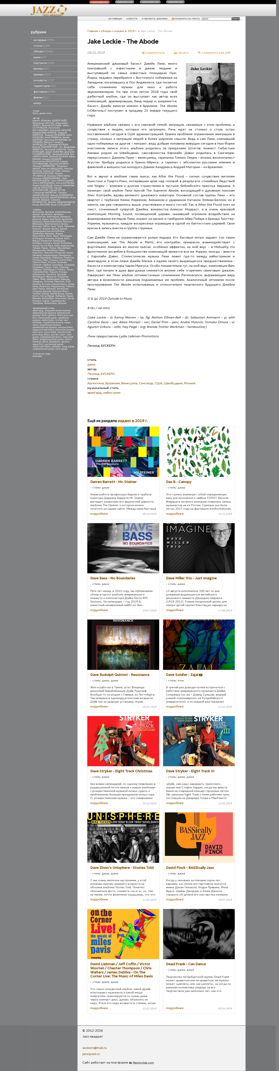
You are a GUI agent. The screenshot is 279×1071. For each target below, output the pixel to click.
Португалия (65, 260)
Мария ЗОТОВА (51, 171)
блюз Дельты (49, 315)
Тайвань (37, 269)
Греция (46, 229)
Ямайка (37, 284)
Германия (69, 226)
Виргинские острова (56, 224)
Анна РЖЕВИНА (53, 137)
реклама (37, 356)
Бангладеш (53, 216)
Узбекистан (39, 274)
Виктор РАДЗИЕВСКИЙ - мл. (48, 147)
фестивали (44, 91)
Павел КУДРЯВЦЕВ (43, 185)
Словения (38, 267)
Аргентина (46, 214)
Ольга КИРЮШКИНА (43, 183)
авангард (38, 310)
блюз (35, 113)
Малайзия (52, 250)
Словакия (69, 265)
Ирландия (65, 236)
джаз (43, 113)
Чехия (36, 279)
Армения (58, 214)
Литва (52, 248)
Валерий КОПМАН (58, 144)
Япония (62, 303)
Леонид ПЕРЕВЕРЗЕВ (44, 166)
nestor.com (99, 2)
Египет (68, 293)
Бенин (45, 219)
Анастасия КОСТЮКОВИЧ (46, 129)
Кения (71, 284)
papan (36, 120)
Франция (51, 277)
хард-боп (38, 344)
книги (39, 57)
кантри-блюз (65, 327)
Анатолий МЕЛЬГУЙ (60, 130)
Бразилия (67, 219)
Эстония (48, 281)
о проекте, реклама (154, 18)
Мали (62, 250)
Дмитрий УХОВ (60, 154)
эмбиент (56, 346)
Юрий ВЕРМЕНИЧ (59, 197)
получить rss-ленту (186, 18)
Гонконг (37, 229)
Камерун (37, 243)
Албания (51, 289)
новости (131, 18)
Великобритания (52, 221)
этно (49, 113)
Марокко (38, 252)
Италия (59, 238)
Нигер (70, 298)
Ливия (69, 296)
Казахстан (46, 241)
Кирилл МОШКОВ (52, 159)
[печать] (181, 52)
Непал (69, 252)
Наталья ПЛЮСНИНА (58, 176)
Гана (53, 226)
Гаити (60, 226)
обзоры (43, 51)
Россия (52, 262)
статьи (41, 45)
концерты (43, 80)
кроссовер (50, 332)
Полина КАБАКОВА (64, 185)
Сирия (45, 301)
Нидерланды (50, 255)
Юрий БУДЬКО (41, 197)
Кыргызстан (67, 245)
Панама (37, 260)
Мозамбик (48, 298)
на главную (115, 18)
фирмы (40, 97)
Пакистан (69, 257)
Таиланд (64, 267)
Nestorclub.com (143, 1062)
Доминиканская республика (48, 231)
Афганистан (39, 216)
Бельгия (37, 219)
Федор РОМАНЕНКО (61, 195)
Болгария (55, 219)
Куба (57, 245)
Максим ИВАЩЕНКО (52, 168)
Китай (56, 243)
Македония (39, 250)
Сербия (46, 265)
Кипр (35, 286)
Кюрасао (44, 286)
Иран (56, 236)
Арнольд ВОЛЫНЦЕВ (55, 140)
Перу (45, 260)
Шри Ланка (39, 289)
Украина (51, 274)
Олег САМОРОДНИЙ (62, 180)
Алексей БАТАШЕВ (52, 125)
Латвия (36, 248)
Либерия (60, 296)
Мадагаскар (58, 286)
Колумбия (66, 243)
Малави (37, 298)
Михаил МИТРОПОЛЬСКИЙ (51, 172)
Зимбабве (38, 233)
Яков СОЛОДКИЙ (60, 205)
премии (42, 74)
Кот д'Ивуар (47, 296)
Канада (47, 243)
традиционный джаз (51, 339)
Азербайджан (63, 212)
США (55, 267)
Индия (59, 233)
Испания (49, 238)
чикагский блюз (41, 346)
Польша (53, 260)
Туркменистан (40, 272)
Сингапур (57, 265)
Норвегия (57, 257)
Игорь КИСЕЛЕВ (41, 205)
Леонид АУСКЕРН (58, 164)
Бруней (47, 291)
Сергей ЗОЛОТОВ (42, 188)
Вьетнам (37, 226)
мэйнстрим (48, 320)
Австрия (49, 212)
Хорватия (63, 277)
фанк (45, 341)
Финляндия (39, 277)
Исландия (38, 238)
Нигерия (37, 255)
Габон (46, 226)
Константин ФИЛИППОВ (46, 161)
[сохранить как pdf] (214, 52)
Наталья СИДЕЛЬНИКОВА (47, 178)
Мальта (70, 286)
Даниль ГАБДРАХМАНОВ (61, 202)
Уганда (63, 272)
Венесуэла (38, 224)
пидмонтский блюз (43, 329)
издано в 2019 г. (125, 31)
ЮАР (68, 281)
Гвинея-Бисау (57, 293)
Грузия (55, 229)
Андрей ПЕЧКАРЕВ (55, 135)
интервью (43, 40)
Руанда (37, 301)
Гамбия (37, 293)
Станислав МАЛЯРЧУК (45, 192)
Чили (42, 279)
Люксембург (64, 248)
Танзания (38, 303)
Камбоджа (59, 241)
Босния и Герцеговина (54, 284)
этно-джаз (61, 349)
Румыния (62, 262)
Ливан (44, 248)
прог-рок (38, 332)
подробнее (99, 513)
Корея (36, 245)
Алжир (36, 214)
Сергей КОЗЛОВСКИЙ (47, 189)
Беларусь (65, 216)
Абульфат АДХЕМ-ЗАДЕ (54, 120)
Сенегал (37, 265)
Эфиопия (59, 281)
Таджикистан (57, 301)
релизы (41, 68)
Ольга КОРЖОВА (65, 183)
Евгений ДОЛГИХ (58, 156)
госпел (58, 320)
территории (44, 86)
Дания (63, 229)
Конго (36, 296)
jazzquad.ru (91, 1054)
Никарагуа (65, 255)
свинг (62, 334)
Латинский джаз (47, 318)
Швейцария (53, 279)
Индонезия (39, 236)
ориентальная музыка (45, 327)
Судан (47, 267)
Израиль (49, 233)
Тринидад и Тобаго (54, 269)
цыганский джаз (54, 344)
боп (35, 318)
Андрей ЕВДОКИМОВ (45, 132)
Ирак (49, 236)
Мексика (48, 252)
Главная (92, 31)
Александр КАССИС (43, 123)
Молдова (60, 252)
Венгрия (67, 221)
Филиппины (50, 303)
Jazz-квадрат (52, 15)
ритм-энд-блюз (41, 334)
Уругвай (61, 274)
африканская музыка (44, 313)
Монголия (60, 298)
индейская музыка (53, 322)
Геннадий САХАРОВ (55, 149)
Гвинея (45, 293)
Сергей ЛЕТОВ (57, 190)
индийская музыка (50, 325)
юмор (37, 103)
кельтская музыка (64, 329)
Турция (53, 272)
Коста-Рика (47, 245)
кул (71, 315)
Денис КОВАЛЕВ (54, 152)
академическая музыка (57, 310)
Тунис (70, 269)
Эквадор (38, 281)
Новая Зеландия (42, 257)
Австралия (38, 212)
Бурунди (37, 221)
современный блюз (50, 337)
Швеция (65, 279)
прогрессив (64, 332)
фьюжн (65, 341)
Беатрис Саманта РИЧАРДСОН (48, 143)
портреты (43, 63)
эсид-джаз (68, 346)
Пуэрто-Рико (40, 262)
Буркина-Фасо (60, 291)
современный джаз (43, 349)
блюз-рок (62, 315)
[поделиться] (153, 52)
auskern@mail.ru (94, 1048)
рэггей (54, 334)
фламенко (54, 341)
